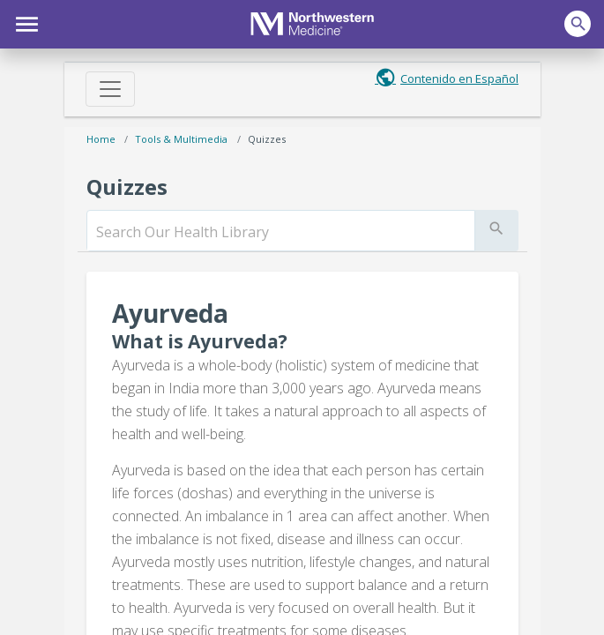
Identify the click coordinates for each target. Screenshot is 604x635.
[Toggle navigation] (110, 89)
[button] (24, 22)
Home (101, 139)
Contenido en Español (459, 78)
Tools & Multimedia (181, 139)
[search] (280, 231)
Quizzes (267, 139)
